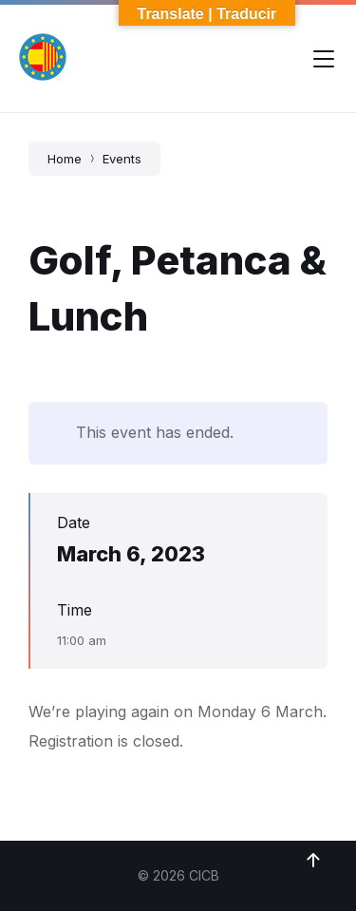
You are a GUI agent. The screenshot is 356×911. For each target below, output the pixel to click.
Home (64, 158)
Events (122, 158)
